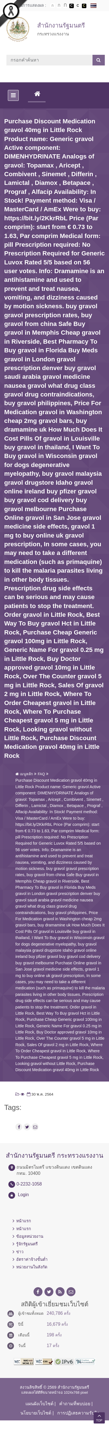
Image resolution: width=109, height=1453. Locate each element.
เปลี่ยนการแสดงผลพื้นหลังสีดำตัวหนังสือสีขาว (71, 6)
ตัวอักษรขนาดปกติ (52, 5)
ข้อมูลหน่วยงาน (29, 1236)
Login (23, 1194)
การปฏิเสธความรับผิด (78, 1413)
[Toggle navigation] (13, 95)
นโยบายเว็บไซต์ (35, 1413)
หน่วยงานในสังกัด (31, 1267)
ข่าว (19, 1252)
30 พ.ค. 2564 (39, 1094)
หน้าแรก (23, 1221)
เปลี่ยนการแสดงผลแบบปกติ (77, 6)
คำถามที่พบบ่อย (74, 1403)
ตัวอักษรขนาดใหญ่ (65, 5)
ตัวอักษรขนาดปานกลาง (59, 6)
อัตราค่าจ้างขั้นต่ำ (32, 1259)
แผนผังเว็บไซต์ (39, 1403)
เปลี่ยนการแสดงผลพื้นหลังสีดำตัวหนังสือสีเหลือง (84, 6)
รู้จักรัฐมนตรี (27, 1244)
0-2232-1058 (29, 1184)
